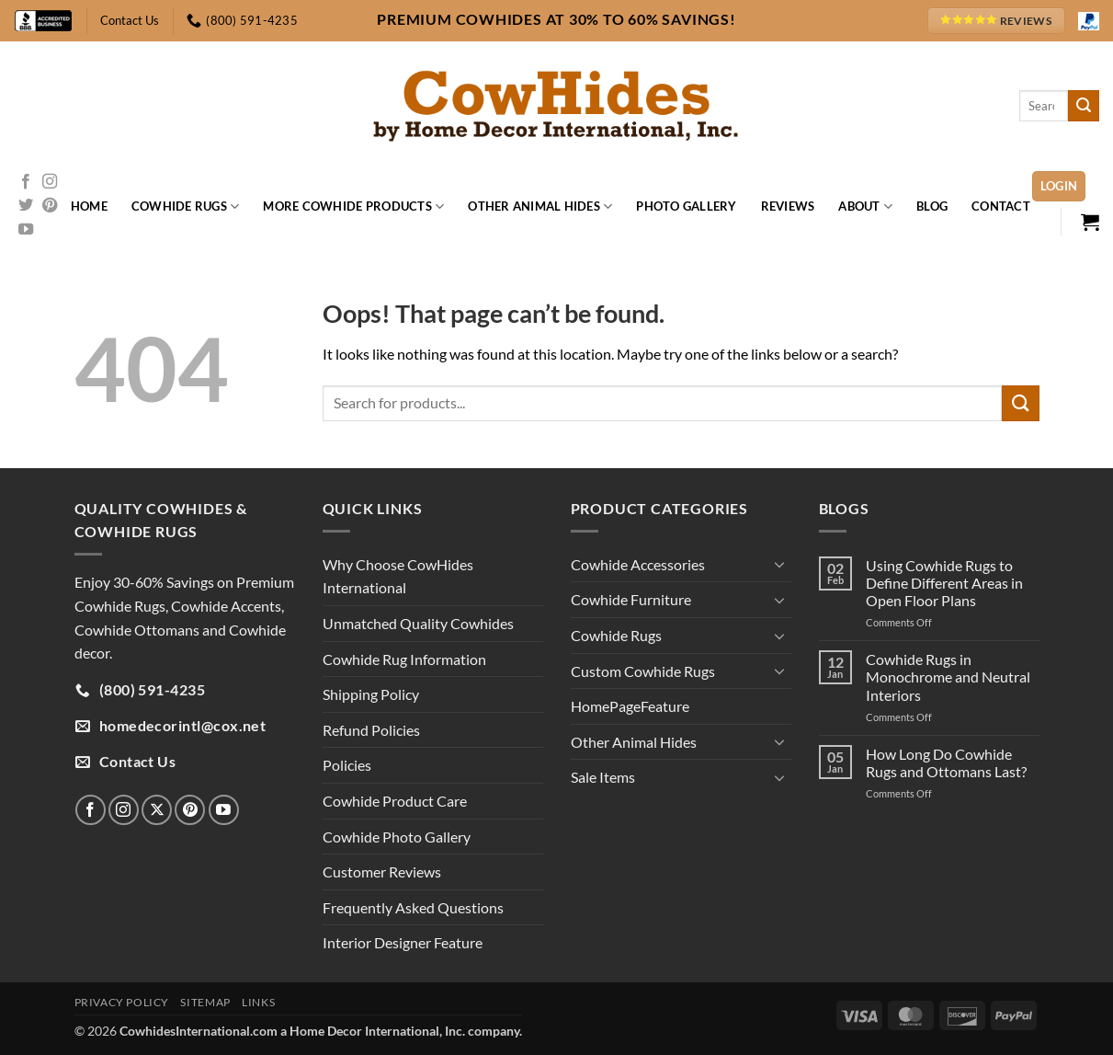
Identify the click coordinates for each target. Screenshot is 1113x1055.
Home (89, 206)
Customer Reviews (382, 871)
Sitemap (205, 1002)
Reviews (788, 206)
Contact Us (129, 20)
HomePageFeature (630, 706)
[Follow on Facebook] (25, 182)
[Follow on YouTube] (25, 230)
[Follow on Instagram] (49, 182)
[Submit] (1083, 105)
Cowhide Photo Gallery (397, 836)
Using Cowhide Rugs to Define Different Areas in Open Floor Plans (944, 582)
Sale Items (603, 777)
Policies (347, 765)
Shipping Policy (371, 694)
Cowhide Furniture (631, 599)
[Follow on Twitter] (25, 206)
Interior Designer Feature (403, 942)
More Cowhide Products (353, 206)
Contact (1000, 206)
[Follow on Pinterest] (49, 206)
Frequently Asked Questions (413, 907)
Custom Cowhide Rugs (643, 671)
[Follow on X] (157, 810)
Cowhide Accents (226, 605)
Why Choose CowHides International (398, 576)
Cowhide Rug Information (404, 659)
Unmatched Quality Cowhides (418, 623)
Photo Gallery (686, 206)
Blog (932, 206)
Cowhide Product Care (395, 800)
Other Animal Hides (540, 206)
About (865, 206)
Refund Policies (371, 730)
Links (258, 1002)
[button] (1059, 186)
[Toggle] (780, 564)
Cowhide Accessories (638, 564)
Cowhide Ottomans (136, 629)
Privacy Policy (122, 1002)
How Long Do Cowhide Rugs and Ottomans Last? (946, 762)
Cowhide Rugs (185, 206)
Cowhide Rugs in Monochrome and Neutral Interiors (948, 676)
